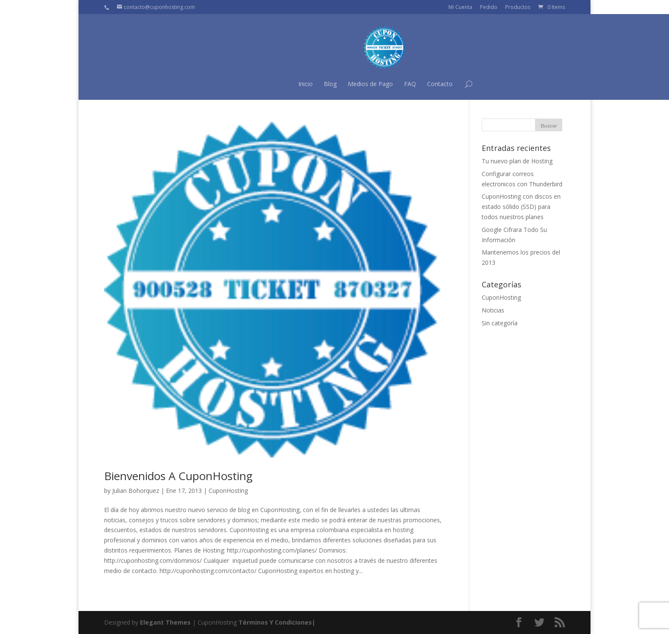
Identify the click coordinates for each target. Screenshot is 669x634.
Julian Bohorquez (135, 490)
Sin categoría (500, 323)
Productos (517, 7)
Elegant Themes (165, 622)
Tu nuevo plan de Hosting (517, 161)
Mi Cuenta (460, 7)
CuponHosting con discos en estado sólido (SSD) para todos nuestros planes (521, 206)
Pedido (488, 7)
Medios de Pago (320, 84)
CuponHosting (228, 490)
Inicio (255, 84)
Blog (279, 84)
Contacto (389, 84)
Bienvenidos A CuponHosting (178, 475)
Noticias (493, 310)
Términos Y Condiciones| (277, 622)
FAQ (360, 84)
